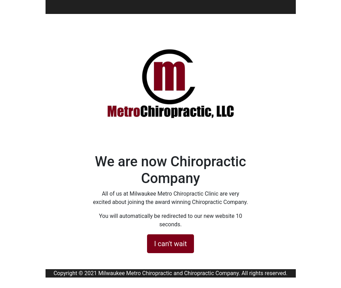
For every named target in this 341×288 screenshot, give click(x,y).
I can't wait (170, 244)
